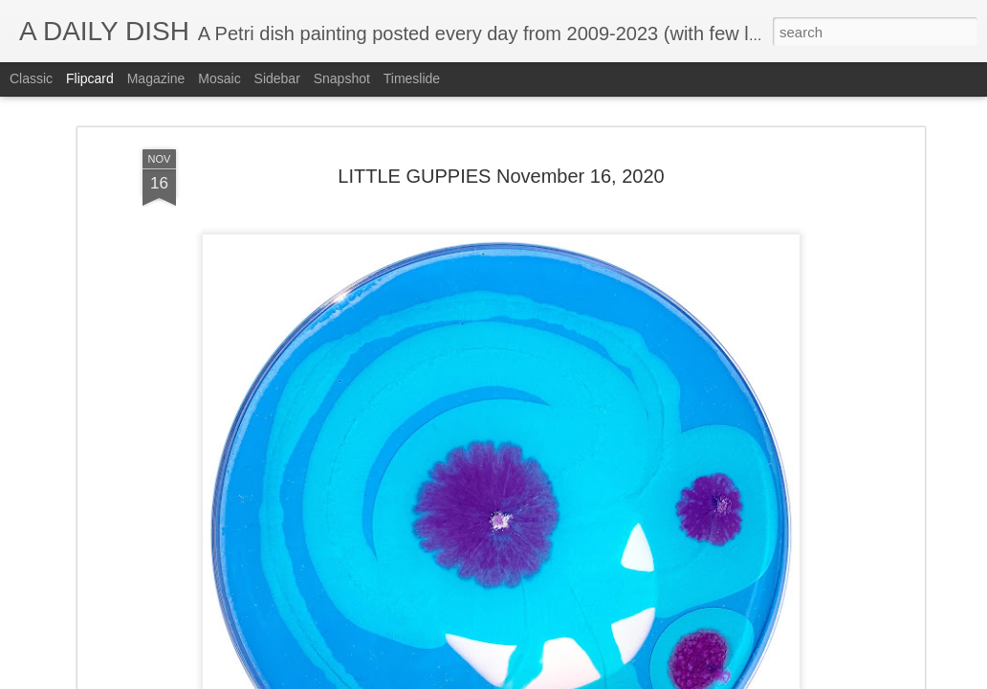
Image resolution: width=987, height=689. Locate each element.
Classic (31, 78)
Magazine (156, 78)
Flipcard (90, 78)
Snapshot (342, 78)
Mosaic (219, 78)
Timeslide (412, 78)
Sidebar (277, 78)
